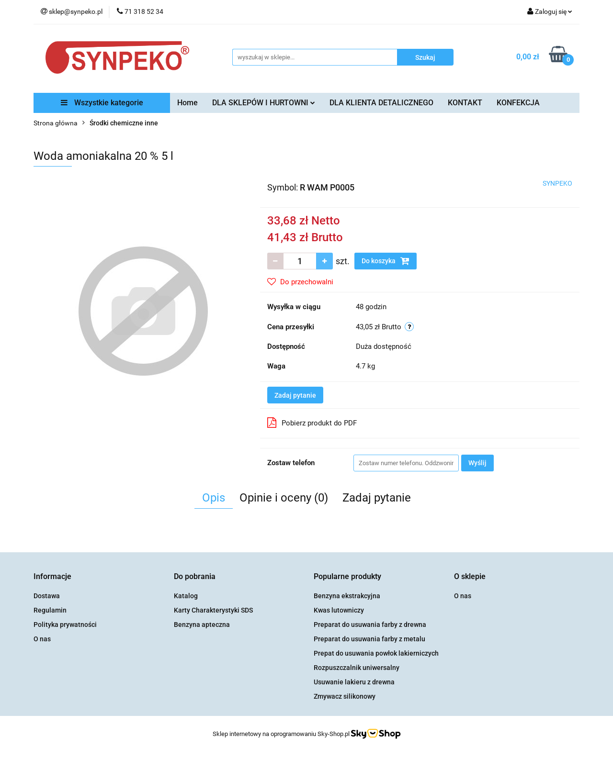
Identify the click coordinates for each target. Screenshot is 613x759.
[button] (52, 577)
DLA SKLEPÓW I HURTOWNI (263, 102)
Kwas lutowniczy (339, 610)
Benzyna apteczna (202, 624)
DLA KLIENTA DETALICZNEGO (381, 102)
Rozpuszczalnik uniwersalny (356, 667)
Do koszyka (385, 261)
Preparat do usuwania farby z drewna (370, 624)
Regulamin (50, 610)
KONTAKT (465, 102)
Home (187, 102)
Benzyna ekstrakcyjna (347, 596)
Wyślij (477, 463)
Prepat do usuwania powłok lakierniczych (376, 653)
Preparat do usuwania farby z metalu (369, 639)
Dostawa (47, 596)
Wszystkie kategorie (102, 102)
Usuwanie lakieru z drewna (354, 682)
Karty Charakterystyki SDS (213, 610)
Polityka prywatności (65, 624)
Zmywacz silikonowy (344, 696)
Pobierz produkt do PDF (312, 422)
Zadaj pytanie (295, 395)
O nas (42, 639)
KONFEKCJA (518, 102)
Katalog (186, 596)
